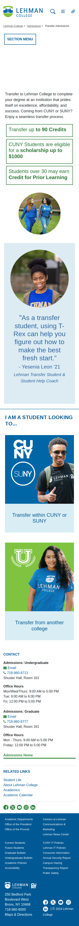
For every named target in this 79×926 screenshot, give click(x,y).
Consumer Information (56, 852)
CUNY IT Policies (53, 842)
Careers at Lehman (54, 819)
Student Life (12, 780)
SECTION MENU (20, 39)
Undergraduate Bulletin (18, 857)
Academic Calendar (18, 795)
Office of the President (18, 824)
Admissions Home (18, 755)
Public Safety (51, 873)
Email (12, 668)
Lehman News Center (56, 834)
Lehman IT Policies (54, 847)
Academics (12, 790)
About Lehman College (20, 785)
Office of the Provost (17, 829)
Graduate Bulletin (15, 852)
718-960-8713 (17, 673)
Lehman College (13, 26)
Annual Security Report (57, 857)
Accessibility (12, 868)
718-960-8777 (17, 721)
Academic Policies (16, 862)
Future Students (14, 847)
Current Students (15, 842)
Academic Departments (19, 819)
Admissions (34, 26)
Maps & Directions (18, 914)
